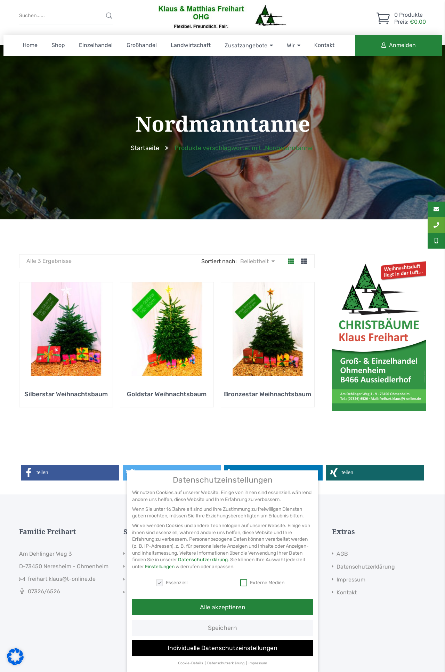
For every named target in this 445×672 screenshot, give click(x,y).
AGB (342, 553)
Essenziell (171, 594)
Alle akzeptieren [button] (222, 619)
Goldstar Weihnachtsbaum (167, 394)
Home (30, 45)
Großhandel (142, 45)
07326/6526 (44, 591)
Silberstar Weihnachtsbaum (66, 394)
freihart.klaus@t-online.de (62, 579)
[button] (70, 472)
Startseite (145, 148)
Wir (291, 45)
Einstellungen (160, 578)
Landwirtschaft (191, 45)
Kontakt (324, 45)
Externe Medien (262, 594)
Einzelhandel (96, 45)
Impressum (351, 579)
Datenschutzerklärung (366, 566)
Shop (58, 45)
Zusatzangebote (246, 45)
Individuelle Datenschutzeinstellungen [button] (222, 660)
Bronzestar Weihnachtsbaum (267, 394)
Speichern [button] (222, 639)
